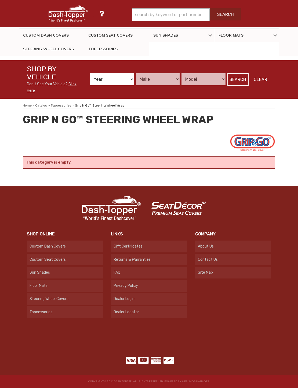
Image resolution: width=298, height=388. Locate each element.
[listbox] (112, 79)
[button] (186, 14)
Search (238, 79)
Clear (260, 79)
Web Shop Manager (195, 381)
